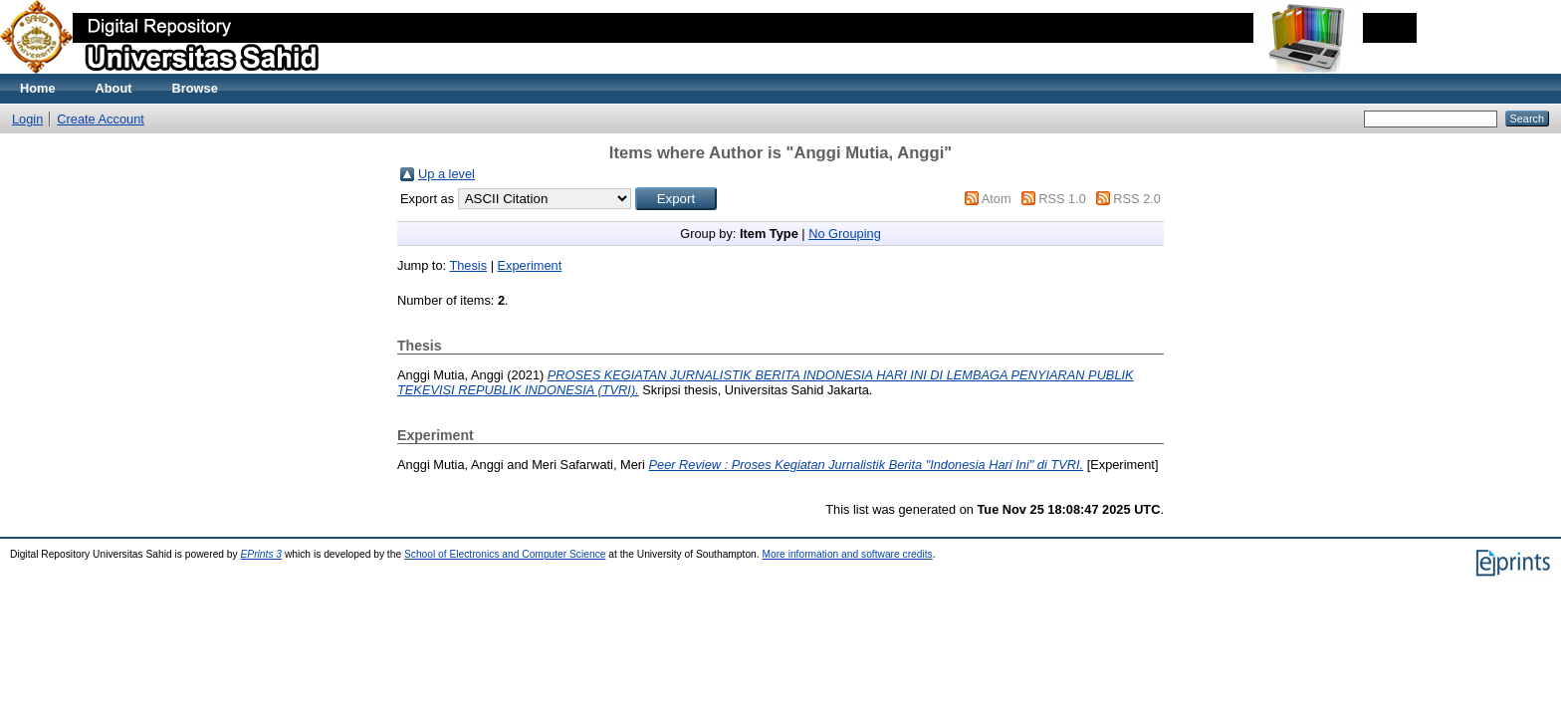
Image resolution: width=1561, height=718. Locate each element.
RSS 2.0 (1137, 198)
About (114, 88)
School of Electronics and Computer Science (505, 554)
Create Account (100, 119)
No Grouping (844, 233)
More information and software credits (847, 554)
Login (27, 119)
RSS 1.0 (1062, 198)
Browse (195, 88)
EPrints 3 (262, 554)
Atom (996, 198)
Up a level (446, 173)
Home (38, 88)
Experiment (530, 265)
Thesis (468, 265)
